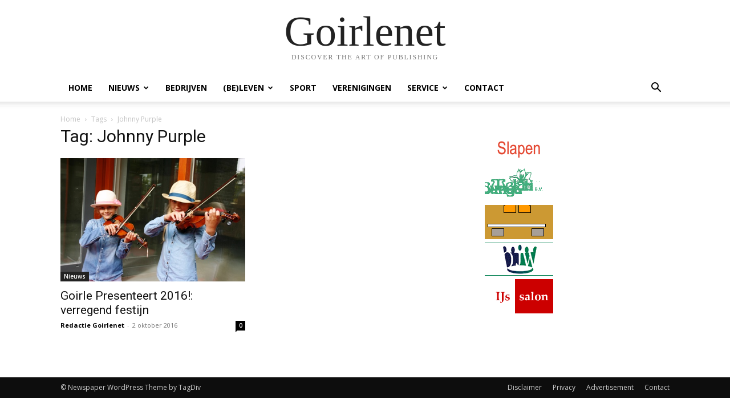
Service (427, 87)
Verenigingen (361, 87)
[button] (656, 88)
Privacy (564, 387)
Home (80, 87)
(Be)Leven (248, 87)
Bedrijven (186, 87)
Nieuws (128, 87)
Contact (484, 87)
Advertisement (610, 387)
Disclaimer (525, 387)
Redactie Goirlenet (92, 325)
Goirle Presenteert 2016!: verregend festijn (126, 303)
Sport (303, 87)
